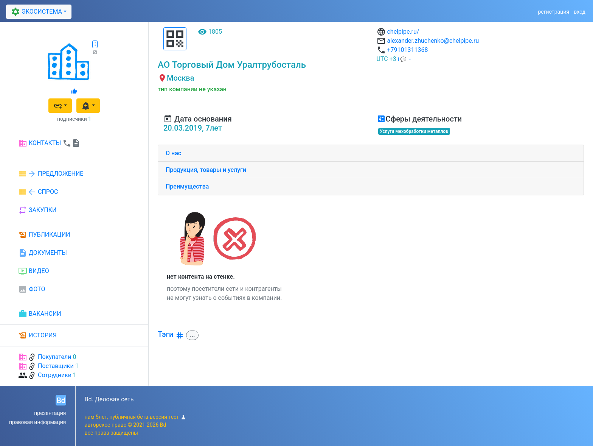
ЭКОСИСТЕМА (35, 11)
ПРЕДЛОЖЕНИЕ (50, 173)
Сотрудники (54, 375)
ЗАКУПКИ (37, 210)
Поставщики (56, 366)
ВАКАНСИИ (39, 313)
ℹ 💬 (403, 59)
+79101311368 (407, 49)
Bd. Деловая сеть (109, 399)
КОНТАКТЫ (49, 143)
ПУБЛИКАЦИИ (44, 234)
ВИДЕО (33, 271)
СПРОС (38, 191)
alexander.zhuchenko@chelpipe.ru (433, 40)
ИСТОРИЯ (37, 335)
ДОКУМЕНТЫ (42, 252)
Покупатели (54, 356)
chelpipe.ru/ (403, 31)
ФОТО (31, 289)
